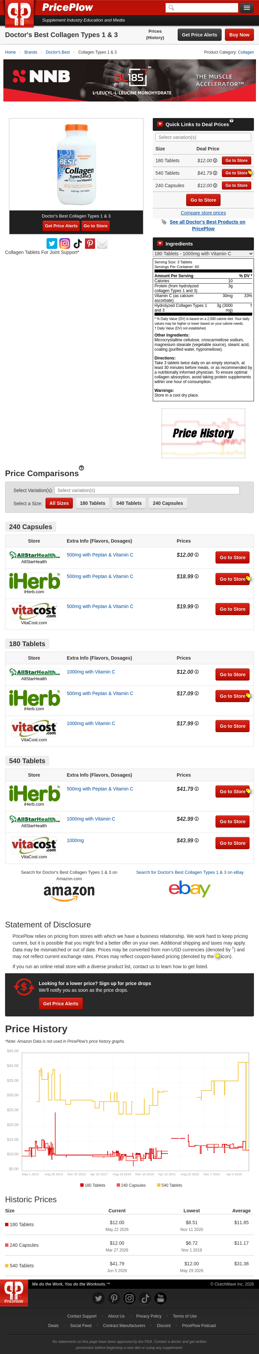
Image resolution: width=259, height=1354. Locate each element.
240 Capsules (168, 489)
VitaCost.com (34, 608)
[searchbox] (205, 123)
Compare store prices (203, 199)
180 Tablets (92, 489)
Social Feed (80, 1311)
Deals (53, 1311)
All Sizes (59, 489)
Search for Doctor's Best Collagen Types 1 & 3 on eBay (190, 858)
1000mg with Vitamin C (91, 658)
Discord (164, 1311)
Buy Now (239, 34)
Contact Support (81, 1302)
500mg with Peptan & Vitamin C (100, 541)
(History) (155, 37)
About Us (116, 1302)
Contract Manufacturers (124, 1311)
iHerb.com (34, 577)
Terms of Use (185, 1302)
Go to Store (237, 146)
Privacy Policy (149, 1302)
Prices (155, 31)
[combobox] (203, 123)
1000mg (75, 826)
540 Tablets (129, 489)
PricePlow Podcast (199, 1311)
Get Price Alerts (200, 34)
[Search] (201, 8)
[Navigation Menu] (247, 8)
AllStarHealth (34, 547)
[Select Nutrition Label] (203, 239)
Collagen (246, 52)
